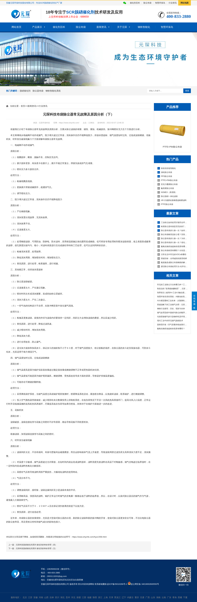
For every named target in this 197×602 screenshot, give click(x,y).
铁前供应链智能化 (166, 168)
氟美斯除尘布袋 (165, 188)
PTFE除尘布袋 (165, 204)
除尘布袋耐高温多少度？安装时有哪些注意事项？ (172, 234)
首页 (23, 106)
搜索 (187, 91)
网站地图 (185, 3)
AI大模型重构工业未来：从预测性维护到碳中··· (172, 301)
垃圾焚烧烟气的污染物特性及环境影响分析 (172, 317)
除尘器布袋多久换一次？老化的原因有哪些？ (172, 242)
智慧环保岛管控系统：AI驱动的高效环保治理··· (172, 297)
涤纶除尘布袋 (164, 172)
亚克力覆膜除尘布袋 (167, 184)
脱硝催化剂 (25, 91)
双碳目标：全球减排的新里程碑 (172, 258)
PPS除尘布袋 (164, 176)
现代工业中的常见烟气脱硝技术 (170, 321)
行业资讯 (173, 3)
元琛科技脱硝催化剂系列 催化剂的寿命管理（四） (36, 545)
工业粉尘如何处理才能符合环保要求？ (172, 222)
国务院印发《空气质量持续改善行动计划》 (172, 325)
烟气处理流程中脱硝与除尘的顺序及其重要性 (172, 313)
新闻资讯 (101, 27)
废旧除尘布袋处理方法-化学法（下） (172, 266)
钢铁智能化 (144, 27)
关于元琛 (122, 27)
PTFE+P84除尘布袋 (167, 180)
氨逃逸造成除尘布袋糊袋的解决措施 (172, 262)
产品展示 (37, 27)
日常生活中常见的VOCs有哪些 (171, 254)
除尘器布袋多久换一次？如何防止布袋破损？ (172, 230)
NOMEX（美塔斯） (167, 192)
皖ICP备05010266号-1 (117, 584)
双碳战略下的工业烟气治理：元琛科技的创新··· (172, 305)
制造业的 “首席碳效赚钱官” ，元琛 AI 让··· (172, 289)
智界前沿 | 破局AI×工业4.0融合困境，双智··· (172, 293)
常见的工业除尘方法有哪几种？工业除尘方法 (172, 285)
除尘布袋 (147, 3)
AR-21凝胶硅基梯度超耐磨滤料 (172, 200)
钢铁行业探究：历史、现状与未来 (171, 309)
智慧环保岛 (160, 3)
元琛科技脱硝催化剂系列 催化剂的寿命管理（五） (36, 548)
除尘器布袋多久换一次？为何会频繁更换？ (172, 238)
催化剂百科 (135, 3)
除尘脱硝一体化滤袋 (167, 196)
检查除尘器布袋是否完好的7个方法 (172, 226)
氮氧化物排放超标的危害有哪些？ (172, 246)
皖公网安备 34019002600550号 (145, 584)
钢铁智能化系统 (53, 91)
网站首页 (16, 27)
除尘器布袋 (38, 91)
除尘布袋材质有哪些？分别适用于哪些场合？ (172, 250)
